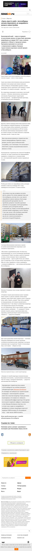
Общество (9, 18)
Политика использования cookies (8, 498)
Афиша (19, 483)
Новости (3, 483)
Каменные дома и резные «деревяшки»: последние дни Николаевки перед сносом (14, 428)
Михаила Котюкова (20, 389)
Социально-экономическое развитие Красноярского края (15, 450)
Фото (2, 491)
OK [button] (16, 549)
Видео (19, 491)
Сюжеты (3, 488)
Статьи (4, 18)
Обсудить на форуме (16, 443)
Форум (19, 488)
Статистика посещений (22, 535)
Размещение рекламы (6, 537)
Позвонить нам (20, 537)
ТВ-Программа (21, 486)
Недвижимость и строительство (9, 453)
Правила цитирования (6, 535)
